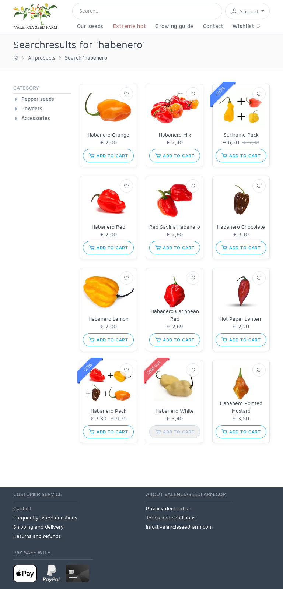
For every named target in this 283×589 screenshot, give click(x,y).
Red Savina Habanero (174, 226)
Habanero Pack (108, 411)
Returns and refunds (37, 536)
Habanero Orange (108, 134)
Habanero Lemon (108, 318)
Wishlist (247, 26)
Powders (31, 108)
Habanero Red (108, 226)
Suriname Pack (241, 134)
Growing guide (174, 26)
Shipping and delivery (38, 526)
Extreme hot (129, 26)
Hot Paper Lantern (241, 318)
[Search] (147, 11)
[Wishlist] (126, 93)
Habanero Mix (175, 134)
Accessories (35, 118)
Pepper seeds (37, 99)
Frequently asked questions (45, 517)
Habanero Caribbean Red (175, 315)
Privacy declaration (168, 508)
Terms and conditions (170, 517)
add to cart (108, 155)
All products (41, 57)
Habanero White (175, 411)
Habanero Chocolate (241, 226)
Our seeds (90, 26)
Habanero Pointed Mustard (241, 407)
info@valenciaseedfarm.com (179, 526)
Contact (213, 26)
